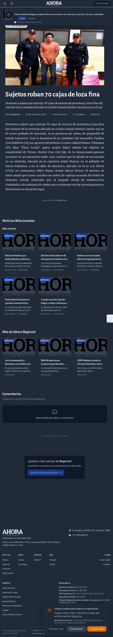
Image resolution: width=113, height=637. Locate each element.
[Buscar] (11, 3)
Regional (13, 10)
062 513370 (71, 602)
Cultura (21, 560)
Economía (6, 568)
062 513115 (99, 593)
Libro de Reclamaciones (12, 614)
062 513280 (80, 597)
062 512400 (105, 600)
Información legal (39, 633)
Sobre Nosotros (8, 588)
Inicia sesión (42, 417)
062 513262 (88, 593)
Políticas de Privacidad (11, 597)
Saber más (77, 616)
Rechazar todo (56, 628)
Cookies (5, 610)
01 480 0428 (82, 590)
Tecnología (22, 564)
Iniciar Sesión (102, 3)
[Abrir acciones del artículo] (110, 318)
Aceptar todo (96, 628)
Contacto (107, 564)
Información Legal (10, 592)
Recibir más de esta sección (46, 472)
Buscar (52, 564)
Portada (53, 560)
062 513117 (77, 593)
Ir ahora (22, 20)
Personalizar (76, 628)
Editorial (37, 560)
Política (5, 560)
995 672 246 (82, 587)
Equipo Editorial (8, 601)
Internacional (7, 573)
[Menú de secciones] (4, 3)
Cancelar (32, 20)
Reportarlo (62, 200)
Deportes (6, 564)
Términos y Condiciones (12, 605)
